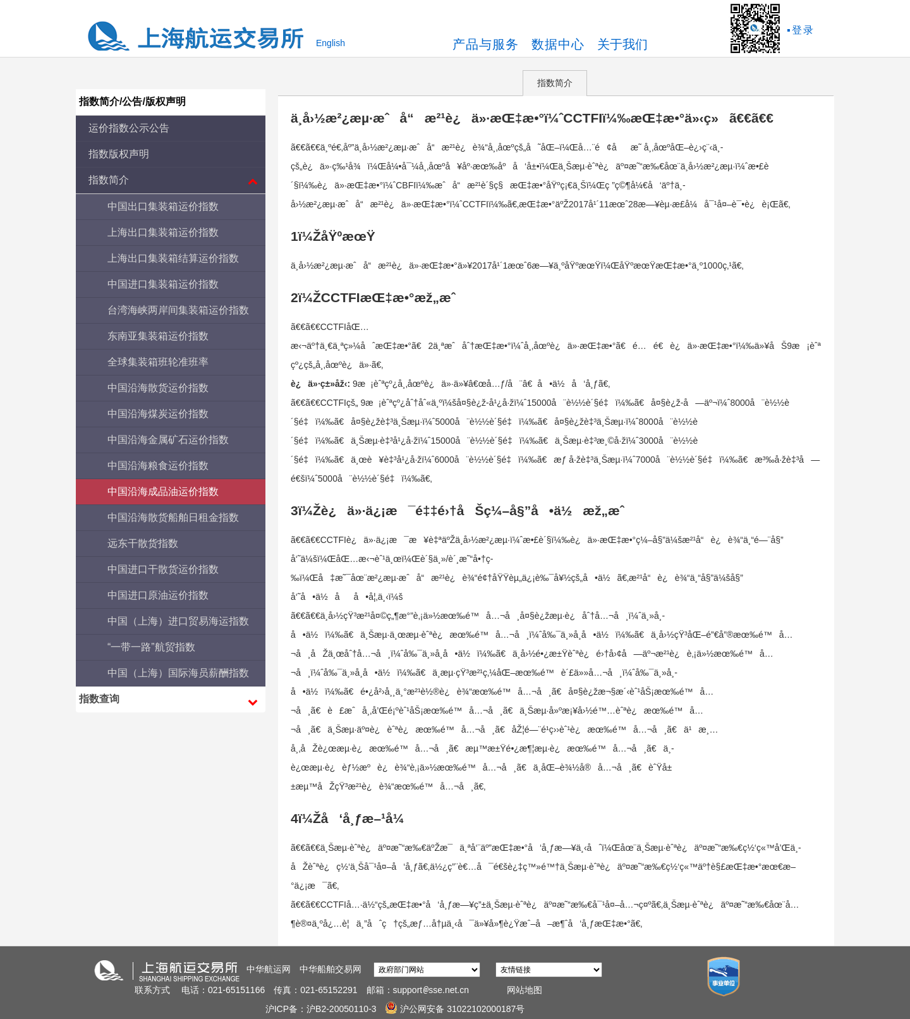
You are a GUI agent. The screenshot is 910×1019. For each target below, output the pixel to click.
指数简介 (555, 83)
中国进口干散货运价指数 (163, 569)
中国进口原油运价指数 (158, 595)
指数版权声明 (118, 154)
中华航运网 (268, 969)
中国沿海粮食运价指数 (158, 465)
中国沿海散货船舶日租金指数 (173, 517)
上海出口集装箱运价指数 (163, 232)
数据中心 (558, 44)
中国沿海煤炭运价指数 (158, 413)
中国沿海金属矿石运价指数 (168, 439)
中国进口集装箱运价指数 (163, 284)
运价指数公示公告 (128, 128)
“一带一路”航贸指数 (151, 647)
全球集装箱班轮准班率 (158, 362)
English (330, 43)
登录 (803, 30)
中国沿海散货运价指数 (158, 387)
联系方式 (152, 990)
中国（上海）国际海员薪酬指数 (178, 673)
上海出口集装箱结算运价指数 (173, 258)
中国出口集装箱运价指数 (163, 206)
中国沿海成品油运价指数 (163, 491)
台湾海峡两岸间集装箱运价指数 (178, 310)
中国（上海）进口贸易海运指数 (178, 621)
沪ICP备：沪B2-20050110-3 (322, 1009)
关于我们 (622, 44)
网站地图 (524, 990)
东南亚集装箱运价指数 (158, 336)
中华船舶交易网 (330, 969)
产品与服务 (485, 44)
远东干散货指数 (142, 543)
